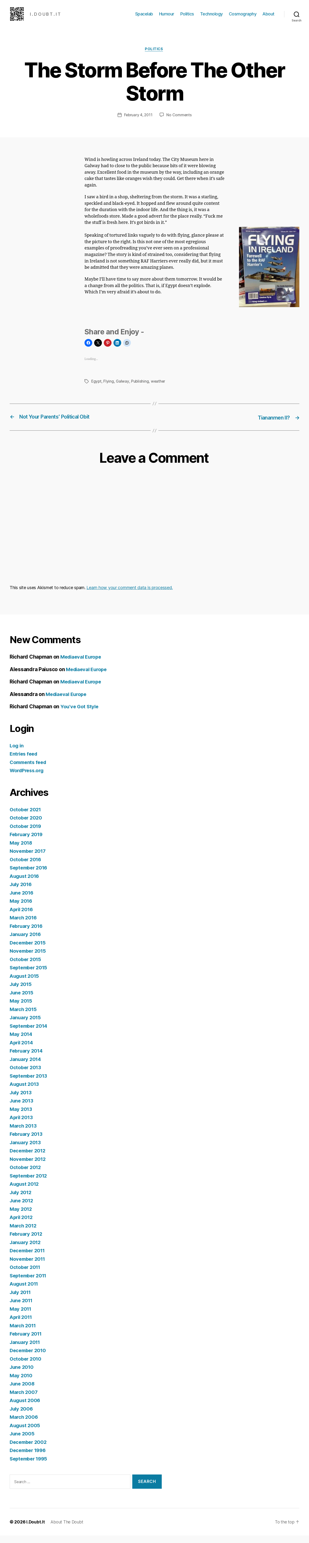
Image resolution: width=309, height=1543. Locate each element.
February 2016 (27, 933)
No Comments (179, 122)
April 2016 (22, 917)
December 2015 (29, 950)
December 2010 (29, 1358)
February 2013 (27, 1141)
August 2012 (25, 1191)
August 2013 (25, 1091)
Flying (109, 389)
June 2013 (22, 1108)
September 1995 (30, 1466)
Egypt (96, 389)
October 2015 (26, 967)
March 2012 (24, 1233)
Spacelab (144, 17)
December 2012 (29, 1158)
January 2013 (26, 1150)
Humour (166, 17)
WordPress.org (28, 778)
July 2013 (21, 1100)
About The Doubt (68, 1529)
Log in (17, 753)
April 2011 (22, 1325)
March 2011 (23, 1333)
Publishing (140, 389)
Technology (211, 17)
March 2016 (24, 925)
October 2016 (26, 867)
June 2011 (22, 1308)
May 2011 (21, 1316)
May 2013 (21, 1117)
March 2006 (24, 1424)
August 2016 (25, 884)
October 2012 (26, 1175)
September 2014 (30, 1033)
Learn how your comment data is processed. (129, 595)
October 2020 (26, 825)
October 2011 (26, 1275)
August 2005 (26, 1433)
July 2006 (22, 1416)
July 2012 (21, 1200)
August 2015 (25, 983)
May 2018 (21, 850)
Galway (122, 389)
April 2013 (22, 1125)
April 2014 (22, 1050)
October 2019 (26, 834)
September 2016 (30, 875)
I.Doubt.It (35, 1529)
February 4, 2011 (138, 122)
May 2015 (21, 1008)
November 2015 (29, 958)
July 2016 (22, 892)
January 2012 (26, 1250)
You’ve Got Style (80, 714)
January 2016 (26, 942)
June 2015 (22, 1000)
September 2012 (30, 1183)
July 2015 (21, 992)
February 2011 (27, 1341)
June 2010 (22, 1374)
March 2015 (24, 1017)
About (268, 17)
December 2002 (29, 1450)
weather (158, 389)
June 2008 (23, 1391)
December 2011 (29, 1258)
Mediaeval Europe (82, 664)
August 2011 (25, 1291)
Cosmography (243, 17)
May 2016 (21, 908)
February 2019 (27, 842)
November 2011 (29, 1266)
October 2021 (26, 817)
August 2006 (26, 1408)
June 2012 (22, 1208)
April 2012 (22, 1225)
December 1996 (29, 1458)
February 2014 (27, 1058)
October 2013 (26, 1075)
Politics (187, 17)
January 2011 (26, 1350)
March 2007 (24, 1400)
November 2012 (29, 1167)
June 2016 (22, 900)
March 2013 (24, 1133)
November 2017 (29, 858)
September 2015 (30, 975)
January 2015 (26, 1025)
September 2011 (29, 1283)
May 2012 (21, 1216)
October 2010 (26, 1366)
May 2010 (21, 1383)
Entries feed (24, 761)
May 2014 (21, 1042)
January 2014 (26, 1067)
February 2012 (27, 1241)
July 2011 (21, 1300)
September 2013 (30, 1083)
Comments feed (29, 770)
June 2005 (23, 1441)
